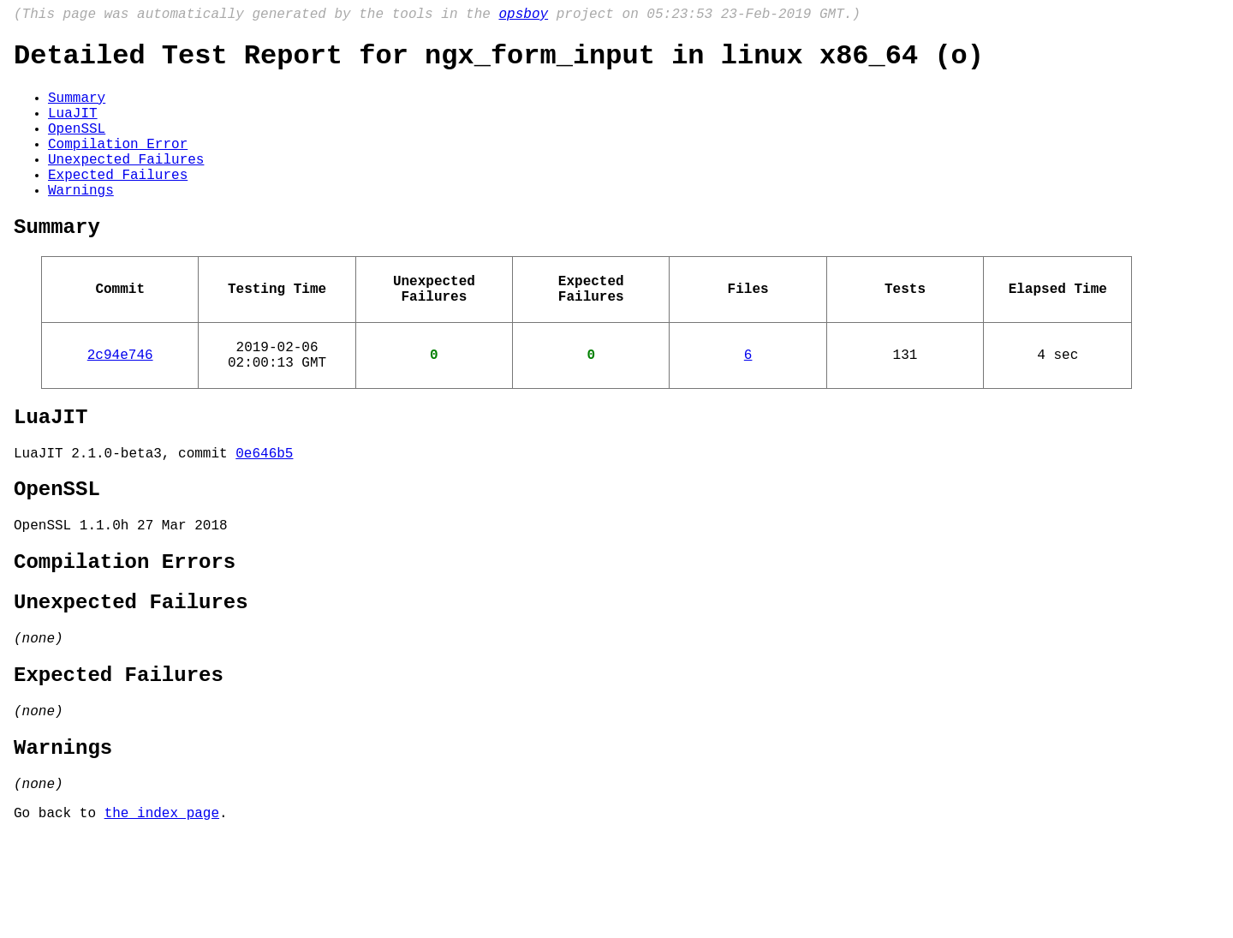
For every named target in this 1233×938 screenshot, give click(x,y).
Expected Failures (118, 203)
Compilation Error (118, 165)
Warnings (81, 221)
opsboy (523, 16)
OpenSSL (76, 146)
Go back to (59, 914)
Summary (76, 108)
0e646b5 (264, 512)
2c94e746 (120, 403)
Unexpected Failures (126, 184)
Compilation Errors (124, 633)
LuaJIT (73, 127)
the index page (161, 914)
